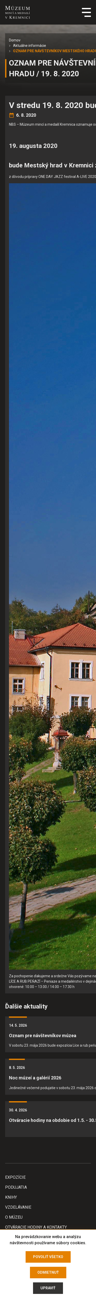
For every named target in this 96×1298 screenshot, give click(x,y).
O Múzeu (14, 1217)
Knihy (11, 1197)
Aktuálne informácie (29, 46)
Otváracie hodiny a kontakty (36, 1227)
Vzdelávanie (18, 1207)
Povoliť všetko (48, 1257)
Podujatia (16, 1187)
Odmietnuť (48, 1272)
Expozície (15, 1177)
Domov (14, 40)
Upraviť (48, 1288)
